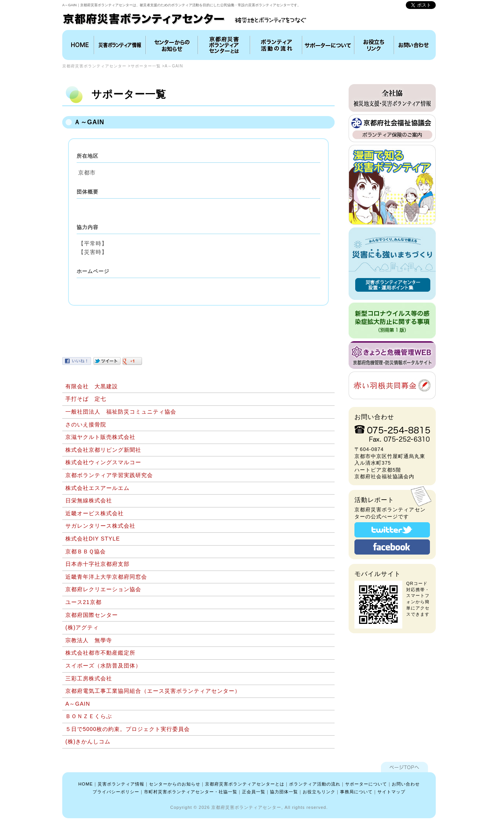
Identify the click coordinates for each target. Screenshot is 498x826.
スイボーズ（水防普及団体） (103, 665)
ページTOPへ (404, 767)
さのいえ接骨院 (85, 424)
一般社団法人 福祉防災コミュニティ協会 (120, 412)
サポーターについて (366, 784)
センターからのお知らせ (174, 784)
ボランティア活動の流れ (276, 45)
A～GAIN (77, 704)
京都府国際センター (91, 615)
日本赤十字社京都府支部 (97, 564)
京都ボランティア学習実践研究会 (109, 475)
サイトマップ (391, 791)
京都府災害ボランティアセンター (94, 66)
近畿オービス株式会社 (94, 513)
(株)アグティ (82, 627)
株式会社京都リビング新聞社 (103, 450)
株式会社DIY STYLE (92, 538)
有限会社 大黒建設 (91, 386)
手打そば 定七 (85, 399)
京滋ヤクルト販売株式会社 (100, 437)
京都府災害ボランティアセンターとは (224, 45)
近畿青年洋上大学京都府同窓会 (106, 577)
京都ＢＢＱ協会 (85, 551)
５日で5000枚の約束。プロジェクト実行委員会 (127, 729)
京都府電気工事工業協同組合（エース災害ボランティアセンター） (152, 691)
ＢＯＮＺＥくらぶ (88, 716)
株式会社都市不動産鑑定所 (100, 653)
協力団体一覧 (284, 791)
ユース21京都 (83, 602)
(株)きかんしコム (87, 741)
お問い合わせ (414, 45)
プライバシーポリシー (116, 791)
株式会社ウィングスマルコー (103, 462)
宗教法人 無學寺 (88, 640)
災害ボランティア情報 (120, 45)
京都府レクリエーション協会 (103, 589)
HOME (79, 45)
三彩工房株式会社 (88, 678)
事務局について (356, 791)
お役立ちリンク (374, 45)
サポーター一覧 (146, 66)
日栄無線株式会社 (88, 500)
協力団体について (328, 45)
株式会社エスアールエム (97, 488)
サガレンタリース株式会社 (100, 526)
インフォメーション (172, 45)
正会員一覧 (253, 791)
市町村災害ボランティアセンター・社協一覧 (190, 791)
